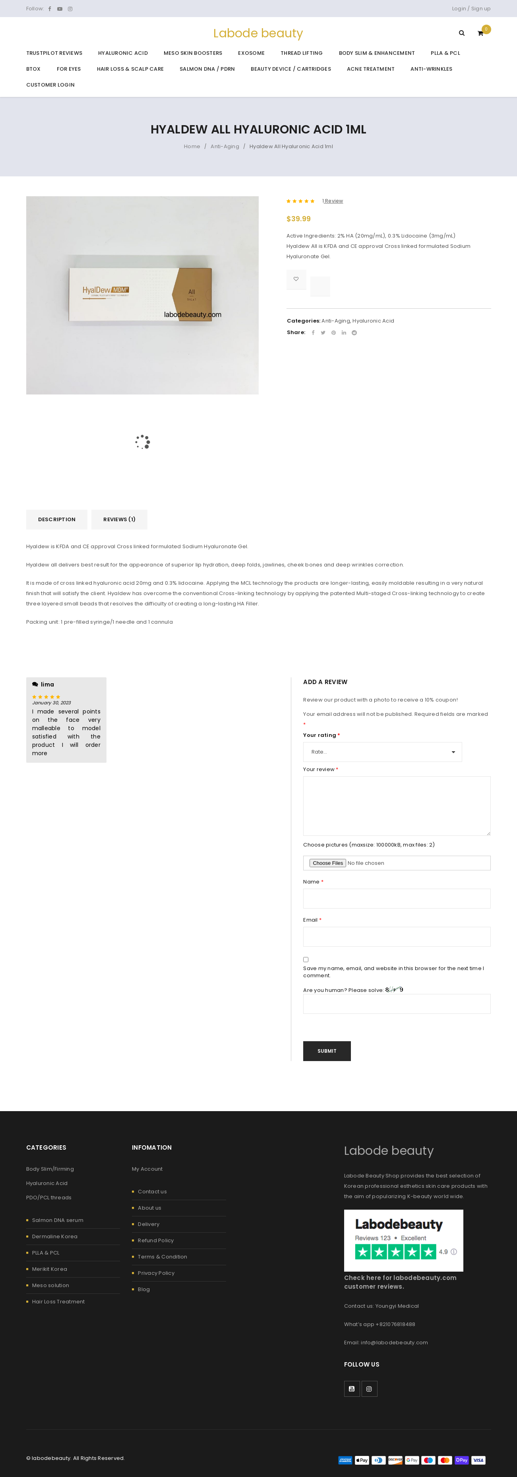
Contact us (152, 1191)
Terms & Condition (162, 1256)
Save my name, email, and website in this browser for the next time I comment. (393, 972)
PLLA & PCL (46, 1253)
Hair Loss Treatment (58, 1301)
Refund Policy (156, 1240)
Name (313, 881)
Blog (144, 1289)
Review (332, 201)
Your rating (321, 735)
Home (192, 146)
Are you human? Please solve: (397, 1000)
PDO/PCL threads (49, 1197)
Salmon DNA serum (57, 1220)
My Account (147, 1169)
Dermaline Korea (55, 1236)
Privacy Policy (156, 1273)
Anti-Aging (225, 146)
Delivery (148, 1224)
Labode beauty (258, 33)
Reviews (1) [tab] (119, 519)
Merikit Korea (49, 1269)
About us (149, 1208)
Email (312, 920)
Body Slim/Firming (50, 1169)
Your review (320, 769)
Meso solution (50, 1285)
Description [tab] (57, 519)
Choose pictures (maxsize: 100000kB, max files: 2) (369, 845)
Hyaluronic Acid (373, 321)
